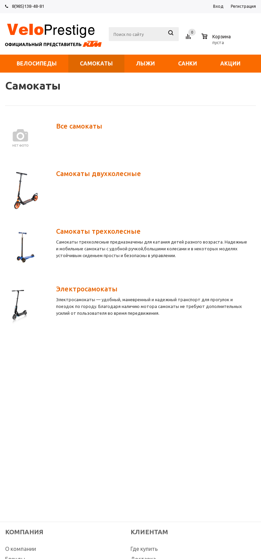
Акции (230, 63)
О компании (20, 549)
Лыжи (145, 63)
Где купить (144, 549)
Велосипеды (37, 63)
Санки (187, 63)
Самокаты (96, 63)
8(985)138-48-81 (28, 6)
